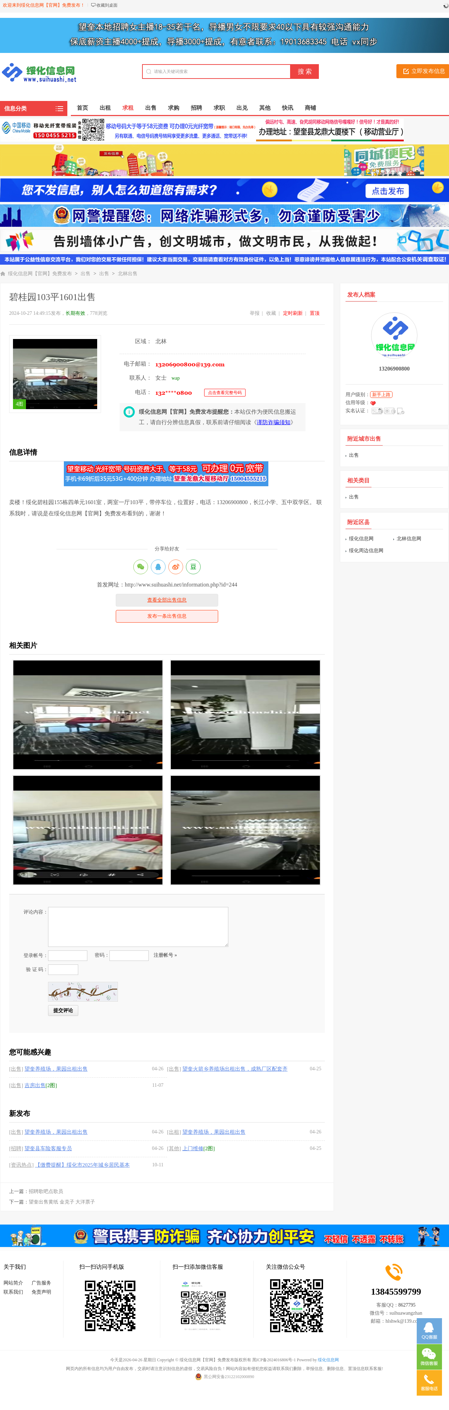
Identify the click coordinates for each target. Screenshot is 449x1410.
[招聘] (16, 1148)
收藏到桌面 (107, 5)
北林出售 (128, 273)
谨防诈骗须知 (273, 422)
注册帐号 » (165, 955)
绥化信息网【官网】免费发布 (40, 273)
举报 (255, 313)
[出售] (16, 1069)
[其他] (174, 1148)
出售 (86, 273)
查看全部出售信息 (167, 600)
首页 (82, 108)
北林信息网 (409, 538)
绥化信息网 (361, 538)
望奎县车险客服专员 (48, 1148)
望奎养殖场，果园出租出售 (56, 1069)
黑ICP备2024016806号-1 (274, 1359)
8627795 (407, 1305)
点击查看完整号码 (225, 392)
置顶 (315, 313)
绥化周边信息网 (366, 550)
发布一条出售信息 (167, 616)
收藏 (271, 313)
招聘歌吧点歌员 (46, 1191)
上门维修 (192, 1148)
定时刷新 (293, 313)
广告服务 (41, 1283)
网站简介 (13, 1283)
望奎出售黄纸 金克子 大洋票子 (62, 1202)
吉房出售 (35, 1085)
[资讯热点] (21, 1165)
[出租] (174, 1132)
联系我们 (13, 1292)
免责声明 (41, 1292)
